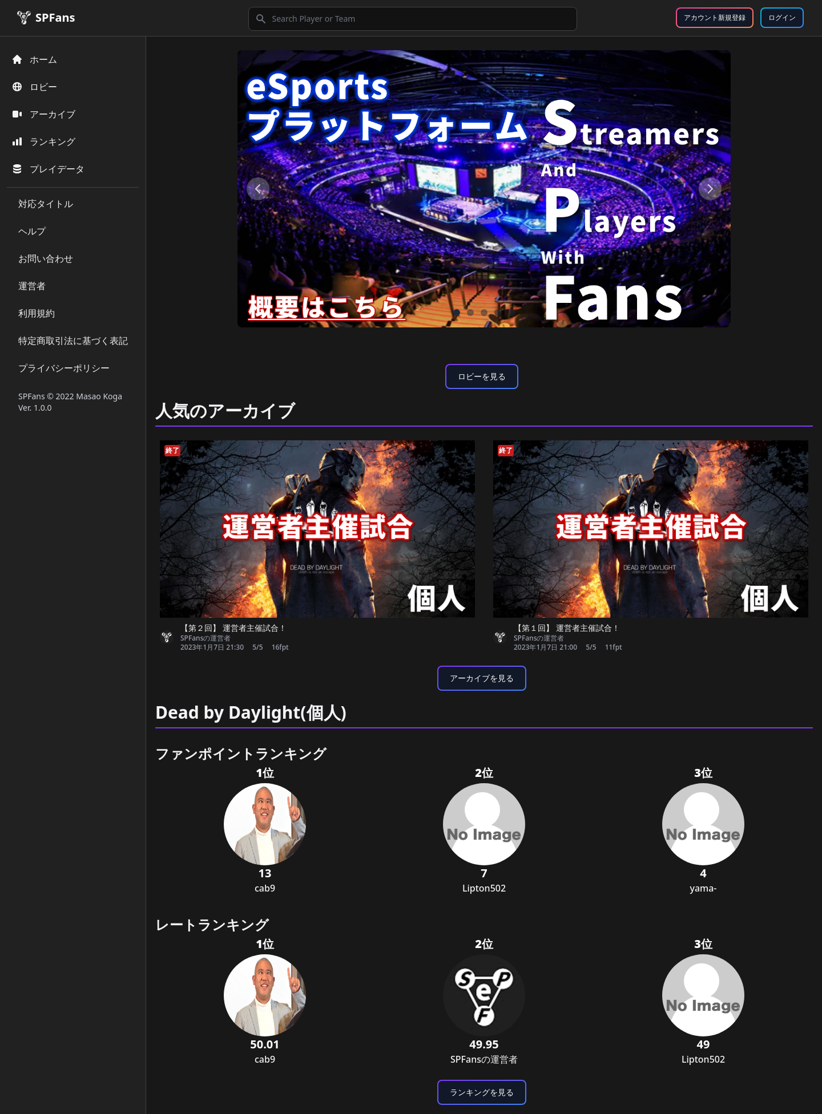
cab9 (265, 888)
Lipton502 (484, 888)
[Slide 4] (511, 312)
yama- (703, 888)
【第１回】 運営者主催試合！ (567, 627)
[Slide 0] (456, 312)
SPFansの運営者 (205, 638)
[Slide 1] (470, 312)
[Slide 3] (497, 312)
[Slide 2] (484, 312)
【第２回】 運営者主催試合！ (233, 627)
